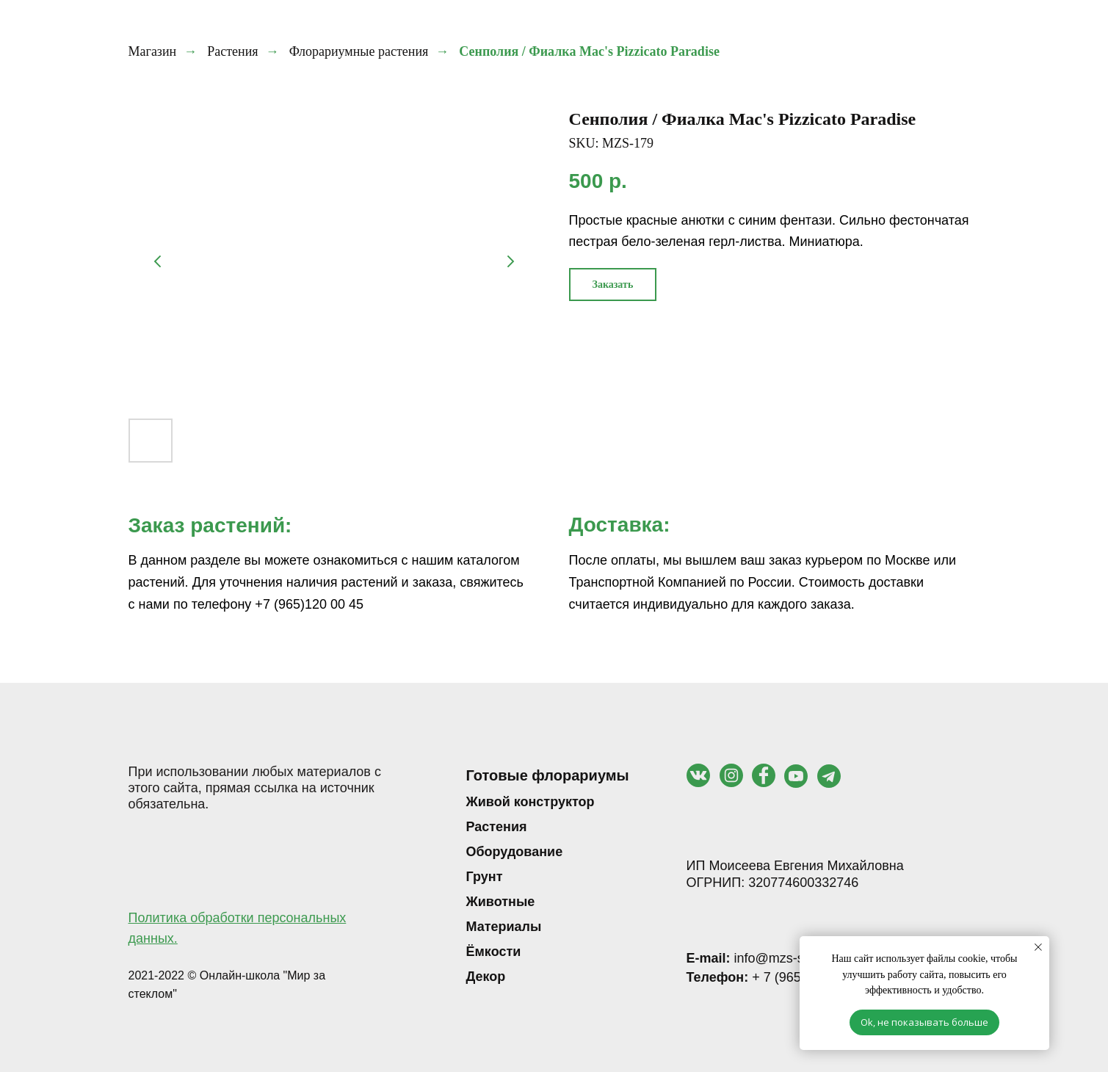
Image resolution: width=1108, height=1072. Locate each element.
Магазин (152, 51)
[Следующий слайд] (510, 261)
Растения (232, 51)
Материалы (504, 926)
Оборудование (514, 851)
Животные (500, 901)
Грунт (484, 876)
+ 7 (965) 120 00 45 (777, 977)
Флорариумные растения (359, 51)
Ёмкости (493, 951)
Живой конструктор (530, 801)
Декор (486, 976)
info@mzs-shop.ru (764, 958)
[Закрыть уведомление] (1038, 947)
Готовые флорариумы (547, 775)
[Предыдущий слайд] (158, 261)
